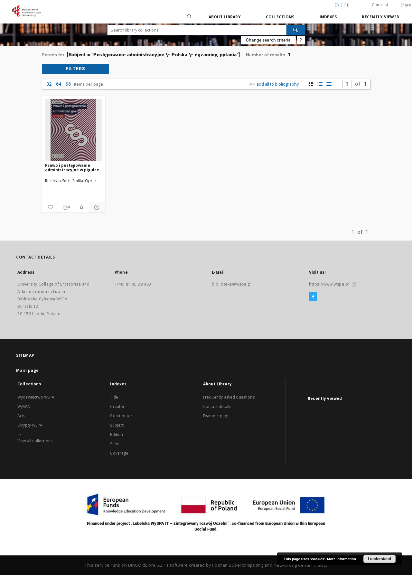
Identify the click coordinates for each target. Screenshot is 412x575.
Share (405, 5)
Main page (27, 370)
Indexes (328, 17)
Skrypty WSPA (29, 425)
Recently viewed (380, 17)
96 (68, 84)
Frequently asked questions (229, 397)
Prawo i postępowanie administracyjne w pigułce (72, 168)
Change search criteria (268, 39)
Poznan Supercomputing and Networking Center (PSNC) (269, 565)
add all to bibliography (273, 84)
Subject (117, 425)
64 (58, 84)
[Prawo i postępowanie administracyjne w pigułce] (73, 130)
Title (114, 397)
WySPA (23, 406)
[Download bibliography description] (66, 207)
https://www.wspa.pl (329, 284)
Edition (116, 434)
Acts (21, 416)
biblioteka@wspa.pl (232, 284)
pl (346, 5)
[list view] (329, 84)
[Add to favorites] (50, 207)
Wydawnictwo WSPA (35, 397)
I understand (379, 559)
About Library (225, 17)
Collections (280, 17)
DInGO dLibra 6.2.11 (148, 565)
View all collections (34, 441)
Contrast (380, 4)
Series (115, 444)
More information (341, 559)
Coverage (119, 453)
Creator (117, 406)
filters (75, 68)
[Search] (295, 30)
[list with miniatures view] (320, 84)
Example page (216, 416)
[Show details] (96, 207)
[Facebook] (313, 297)
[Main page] (189, 17)
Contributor (121, 416)
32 (49, 84)
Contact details (217, 406)
